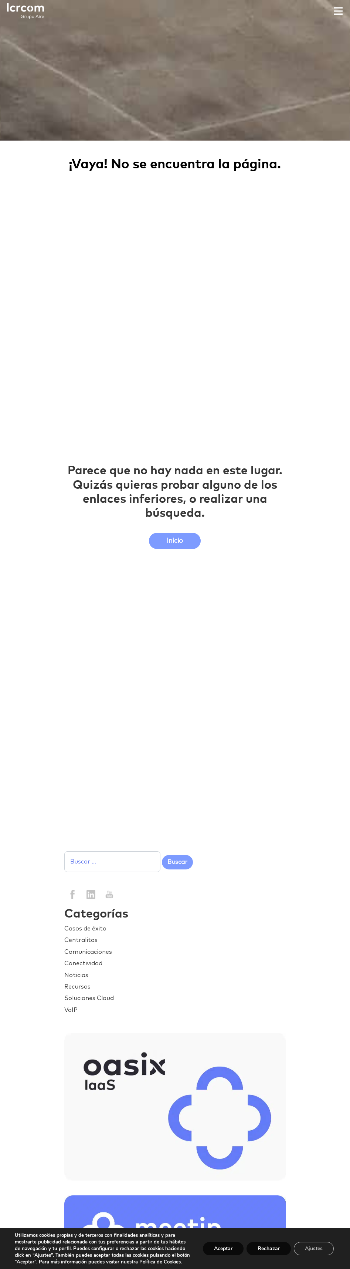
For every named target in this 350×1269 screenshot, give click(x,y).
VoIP (71, 1010)
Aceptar (223, 1248)
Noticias (76, 975)
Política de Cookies (160, 1262)
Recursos (77, 987)
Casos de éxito (85, 929)
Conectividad (83, 963)
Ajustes (314, 1248)
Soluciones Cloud (89, 998)
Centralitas (81, 940)
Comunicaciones (88, 952)
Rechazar (269, 1248)
